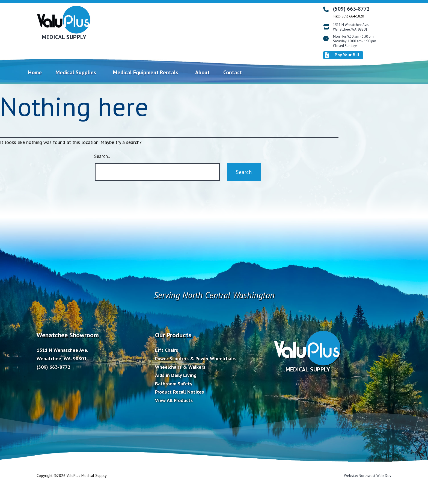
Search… (103, 156)
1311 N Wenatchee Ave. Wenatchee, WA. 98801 (351, 27)
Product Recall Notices (179, 392)
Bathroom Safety (173, 383)
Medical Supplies (75, 72)
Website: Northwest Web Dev (367, 475)
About (202, 72)
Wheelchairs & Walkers (180, 367)
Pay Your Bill (342, 55)
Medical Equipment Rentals (145, 72)
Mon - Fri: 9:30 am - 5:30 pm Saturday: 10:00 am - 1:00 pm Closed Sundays (354, 41)
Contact (232, 72)
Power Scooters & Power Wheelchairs (195, 358)
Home (35, 72)
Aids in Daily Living (176, 375)
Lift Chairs (166, 350)
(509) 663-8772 (351, 8)
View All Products (174, 400)
